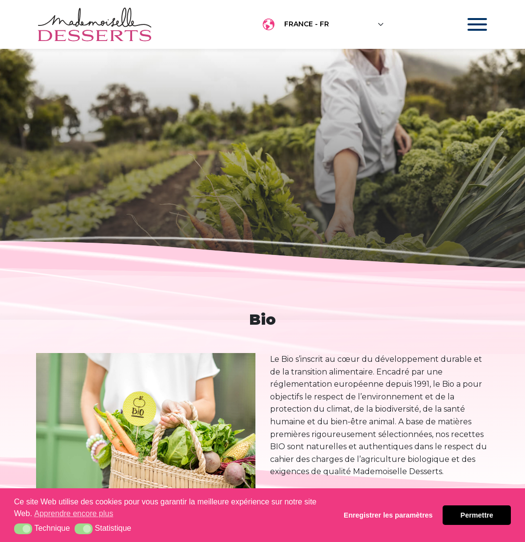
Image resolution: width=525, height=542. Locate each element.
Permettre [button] (477, 515)
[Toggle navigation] (467, 24)
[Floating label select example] (334, 24)
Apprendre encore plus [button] (73, 513)
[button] (23, 528)
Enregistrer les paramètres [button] (388, 515)
